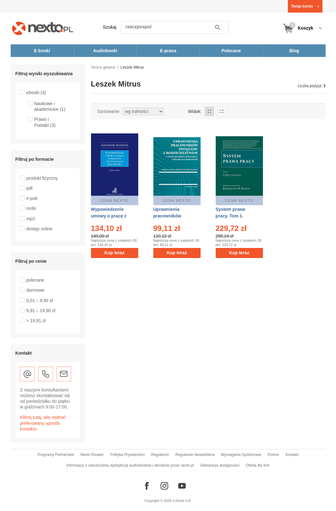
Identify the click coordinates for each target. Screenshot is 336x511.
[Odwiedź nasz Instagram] (164, 486)
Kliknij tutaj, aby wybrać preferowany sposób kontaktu (43, 423)
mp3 (30, 218)
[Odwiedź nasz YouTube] (182, 486)
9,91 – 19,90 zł (40, 310)
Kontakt (292, 454)
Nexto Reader (92, 454)
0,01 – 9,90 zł (39, 300)
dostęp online (39, 228)
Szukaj (110, 27)
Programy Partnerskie (55, 454)
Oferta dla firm (258, 465)
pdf (29, 188)
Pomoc (273, 454)
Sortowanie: (109, 111)
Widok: (195, 111)
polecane (35, 280)
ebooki (36, 92)
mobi (31, 208)
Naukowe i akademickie (49, 106)
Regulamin (160, 454)
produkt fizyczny (42, 178)
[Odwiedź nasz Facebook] (147, 486)
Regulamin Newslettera (194, 454)
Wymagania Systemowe (241, 454)
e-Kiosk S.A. (182, 501)
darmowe (35, 290)
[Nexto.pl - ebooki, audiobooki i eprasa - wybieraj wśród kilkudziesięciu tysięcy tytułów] (43, 28)
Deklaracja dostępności (219, 465)
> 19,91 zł (36, 320)
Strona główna (103, 67)
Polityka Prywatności (127, 454)
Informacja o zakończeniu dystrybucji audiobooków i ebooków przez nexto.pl (130, 465)
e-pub (32, 198)
